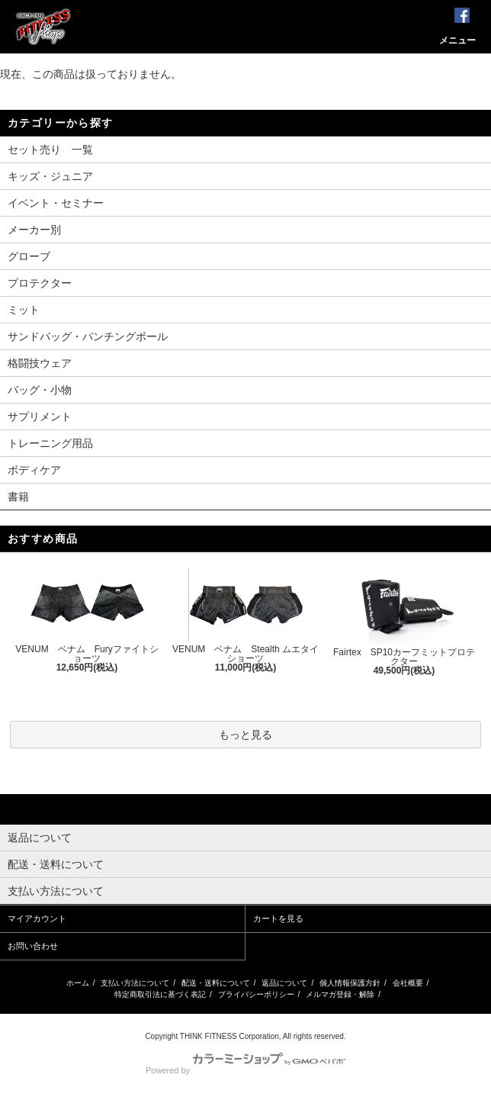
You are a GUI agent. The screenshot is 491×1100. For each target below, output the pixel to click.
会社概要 (408, 983)
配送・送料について (215, 983)
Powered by (245, 1070)
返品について (284, 983)
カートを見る (278, 918)
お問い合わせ (33, 945)
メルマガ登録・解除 (340, 994)
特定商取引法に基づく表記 (160, 994)
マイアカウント (37, 918)
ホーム (77, 983)
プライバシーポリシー (256, 994)
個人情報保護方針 (349, 983)
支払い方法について (135, 983)
